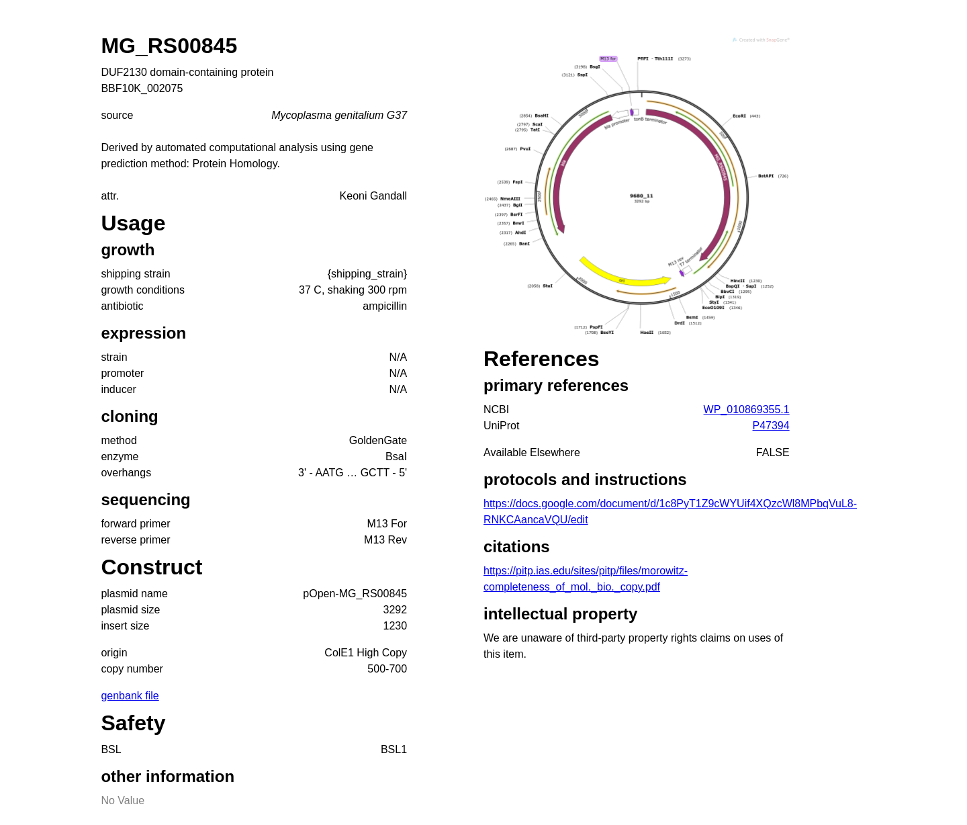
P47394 (771, 425)
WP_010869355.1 (747, 409)
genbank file (129, 695)
